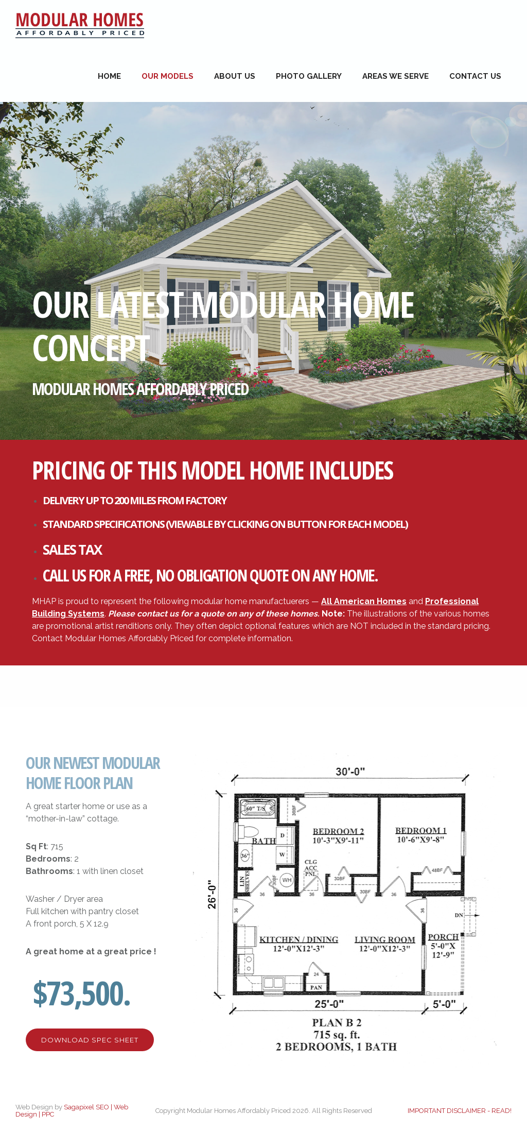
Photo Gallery (309, 76)
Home (109, 76)
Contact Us (475, 76)
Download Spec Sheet (89, 1040)
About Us (234, 76)
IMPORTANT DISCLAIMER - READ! (460, 1111)
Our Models (168, 76)
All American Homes (364, 601)
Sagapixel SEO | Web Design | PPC (71, 1110)
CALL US (64, 575)
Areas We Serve (395, 76)
